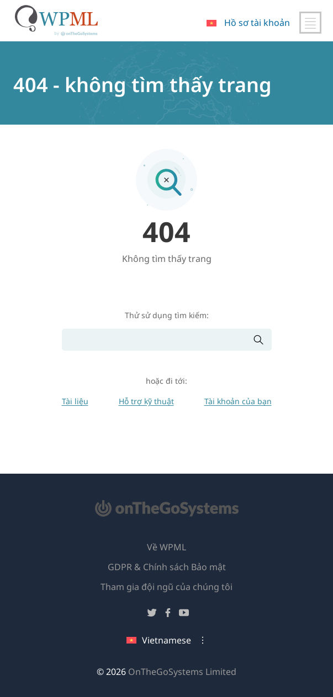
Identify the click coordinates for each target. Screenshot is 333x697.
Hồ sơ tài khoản (257, 23)
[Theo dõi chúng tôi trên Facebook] (167, 614)
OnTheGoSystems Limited (182, 672)
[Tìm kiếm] (157, 340)
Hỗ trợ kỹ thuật (146, 401)
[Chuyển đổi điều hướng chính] (310, 23)
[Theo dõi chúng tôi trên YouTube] (183, 614)
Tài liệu (75, 401)
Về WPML (166, 547)
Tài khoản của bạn (238, 401)
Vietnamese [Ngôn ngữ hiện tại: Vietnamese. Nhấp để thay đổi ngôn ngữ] (158, 640)
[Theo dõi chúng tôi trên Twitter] (151, 614)
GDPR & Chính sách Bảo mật (167, 567)
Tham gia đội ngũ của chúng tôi (166, 587)
